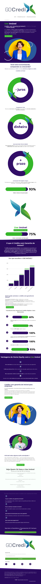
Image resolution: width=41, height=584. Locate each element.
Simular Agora (8, 36)
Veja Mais (20, 532)
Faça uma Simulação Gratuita (20, 230)
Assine (20, 558)
